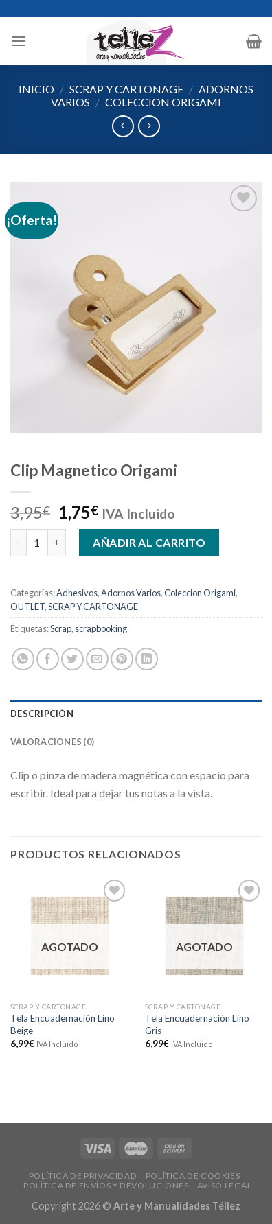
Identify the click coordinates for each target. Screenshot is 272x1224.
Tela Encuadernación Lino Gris (197, 1024)
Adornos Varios (131, 592)
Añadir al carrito (149, 542)
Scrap (60, 628)
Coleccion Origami (163, 101)
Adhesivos (77, 592)
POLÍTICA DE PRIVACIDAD (83, 1175)
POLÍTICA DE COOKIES (193, 1175)
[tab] (136, 713)
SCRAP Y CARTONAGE (126, 88)
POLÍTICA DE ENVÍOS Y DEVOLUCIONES (105, 1185)
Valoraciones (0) (52, 741)
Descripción (41, 713)
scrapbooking (101, 628)
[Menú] (18, 41)
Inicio (36, 88)
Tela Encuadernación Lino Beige (62, 1024)
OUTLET (27, 606)
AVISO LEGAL (224, 1185)
